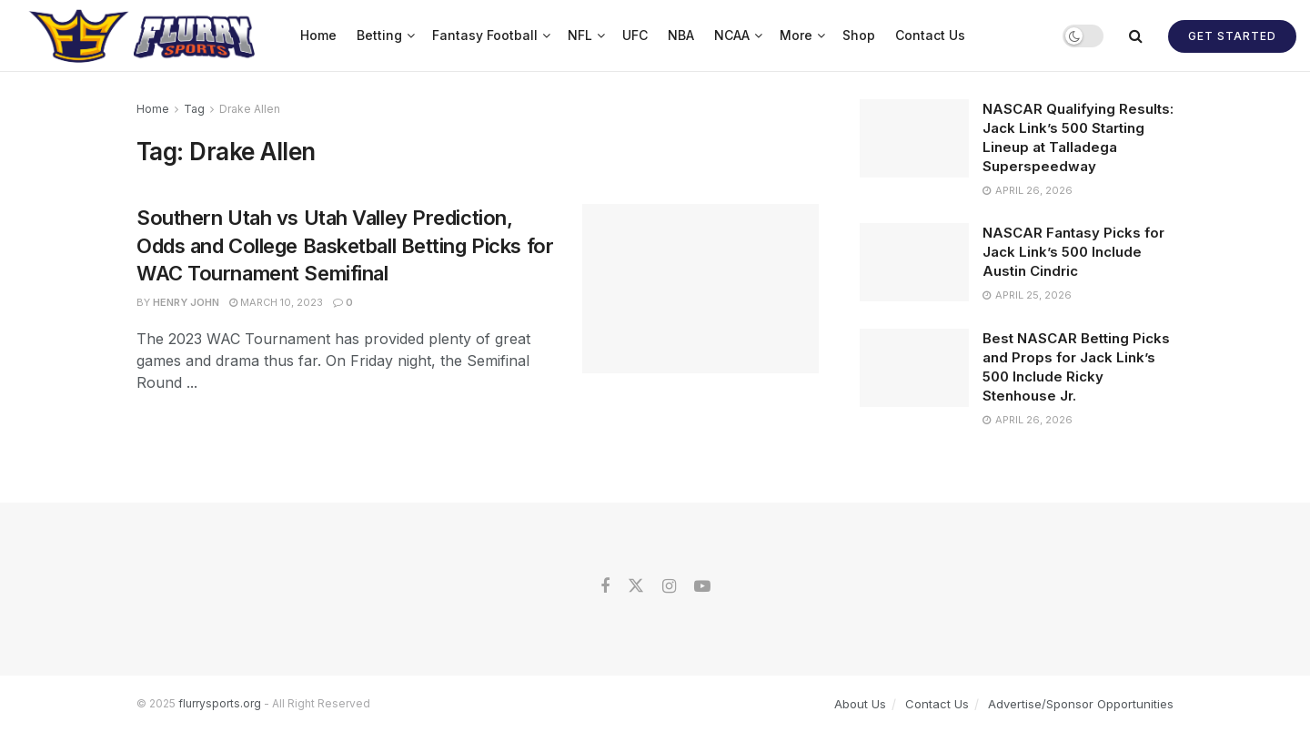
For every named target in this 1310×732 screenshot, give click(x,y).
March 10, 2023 (276, 302)
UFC (635, 35)
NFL (580, 35)
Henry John (186, 302)
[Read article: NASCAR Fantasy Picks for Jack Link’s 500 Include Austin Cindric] (914, 262)
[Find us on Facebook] (605, 586)
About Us (860, 703)
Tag (194, 109)
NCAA (732, 35)
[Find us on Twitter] (636, 586)
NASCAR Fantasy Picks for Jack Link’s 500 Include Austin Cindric (1073, 252)
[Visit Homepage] (144, 35)
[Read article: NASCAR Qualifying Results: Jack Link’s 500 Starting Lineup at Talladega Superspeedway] (914, 138)
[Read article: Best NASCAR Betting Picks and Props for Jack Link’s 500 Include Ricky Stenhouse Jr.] (914, 368)
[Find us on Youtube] (702, 586)
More (796, 35)
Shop (858, 35)
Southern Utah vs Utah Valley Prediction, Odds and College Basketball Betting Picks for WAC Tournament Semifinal (344, 246)
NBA (681, 35)
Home (318, 35)
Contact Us (930, 35)
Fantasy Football (485, 35)
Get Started (1232, 36)
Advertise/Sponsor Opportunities (1081, 703)
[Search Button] (1136, 35)
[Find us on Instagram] (669, 586)
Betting (379, 35)
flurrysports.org (219, 703)
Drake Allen (249, 109)
